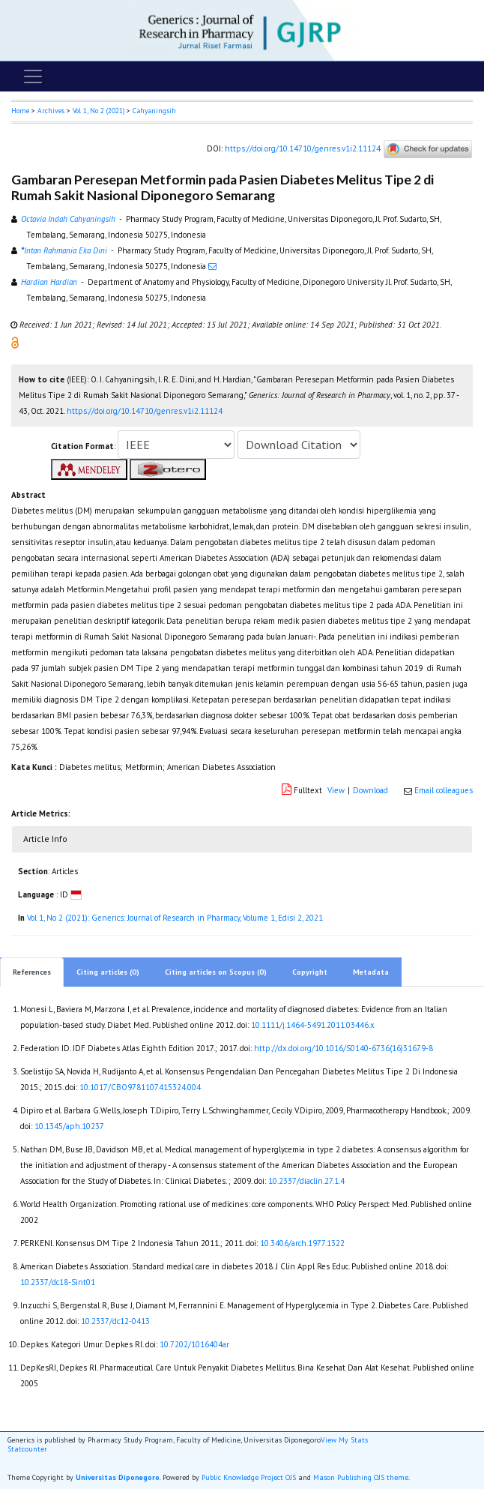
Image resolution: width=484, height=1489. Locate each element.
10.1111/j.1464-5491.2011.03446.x (313, 1025)
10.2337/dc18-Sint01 (57, 1282)
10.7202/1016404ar (194, 1344)
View (336, 790)
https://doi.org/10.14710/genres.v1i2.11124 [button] (145, 411)
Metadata (371, 972)
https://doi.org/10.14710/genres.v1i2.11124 (303, 147)
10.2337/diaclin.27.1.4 (306, 1181)
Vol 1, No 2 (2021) (98, 110)
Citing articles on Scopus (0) (216, 972)
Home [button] (20, 110)
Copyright (309, 972)
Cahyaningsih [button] (154, 110)
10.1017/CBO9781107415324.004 (140, 1087)
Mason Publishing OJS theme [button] (360, 1477)
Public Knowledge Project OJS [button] (249, 1477)
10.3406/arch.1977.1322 (302, 1243)
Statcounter (27, 1449)
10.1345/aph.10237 (69, 1126)
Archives (50, 110)
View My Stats (344, 1440)
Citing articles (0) (107, 972)
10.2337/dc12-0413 (115, 1321)
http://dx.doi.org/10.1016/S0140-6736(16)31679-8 (343, 1048)
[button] (15, 342)
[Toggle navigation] (33, 76)
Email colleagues (443, 790)
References (32, 972)
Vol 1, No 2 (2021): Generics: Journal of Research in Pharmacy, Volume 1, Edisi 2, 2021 (175, 917)
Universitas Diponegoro (118, 1477)
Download (370, 790)
